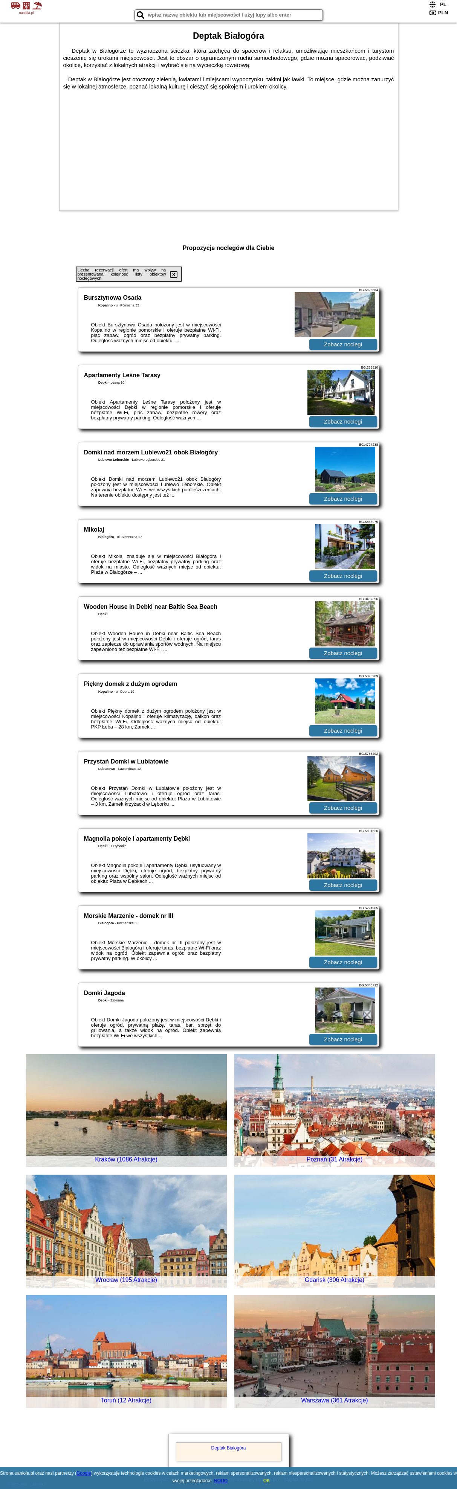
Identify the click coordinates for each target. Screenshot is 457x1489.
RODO (221, 1480)
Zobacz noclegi (343, 344)
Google (83, 1473)
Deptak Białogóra (228, 1448)
